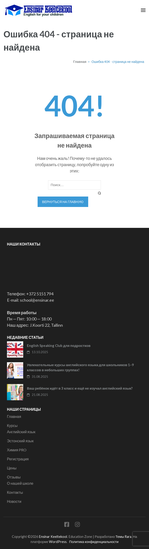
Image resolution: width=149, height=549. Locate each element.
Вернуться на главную (63, 202)
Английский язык (21, 432)
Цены (11, 468)
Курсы (12, 425)
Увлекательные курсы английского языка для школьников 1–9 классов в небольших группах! (80, 367)
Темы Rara (123, 537)
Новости (14, 501)
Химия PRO (16, 450)
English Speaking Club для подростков (59, 345)
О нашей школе (20, 483)
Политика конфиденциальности (93, 542)
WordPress (58, 542)
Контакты (15, 492)
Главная (14, 416)
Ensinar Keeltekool (53, 537)
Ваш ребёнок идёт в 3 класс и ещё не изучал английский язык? (80, 388)
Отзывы (14, 477)
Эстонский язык (20, 441)
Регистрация (18, 459)
